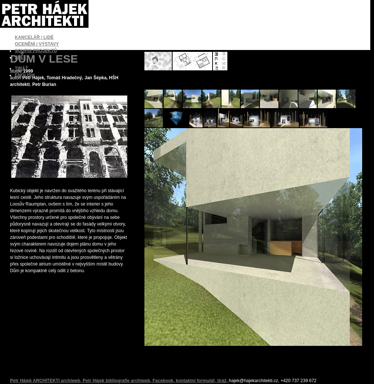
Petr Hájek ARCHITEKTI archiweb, (46, 380)
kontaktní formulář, (196, 380)
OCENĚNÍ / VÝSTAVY (37, 44)
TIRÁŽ (21, 68)
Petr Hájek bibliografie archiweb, (118, 380)
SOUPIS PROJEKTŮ (36, 50)
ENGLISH (24, 75)
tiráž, (223, 380)
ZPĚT (20, 57)
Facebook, (164, 380)
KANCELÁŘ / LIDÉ (34, 37)
